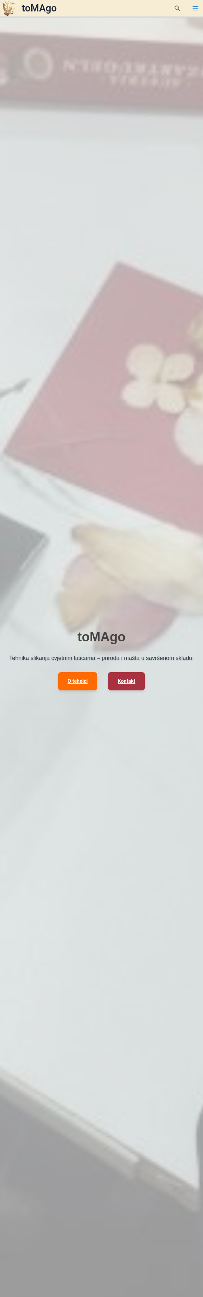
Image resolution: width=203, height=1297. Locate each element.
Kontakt (126, 681)
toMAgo (39, 8)
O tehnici (78, 681)
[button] (177, 8)
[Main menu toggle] (195, 8)
